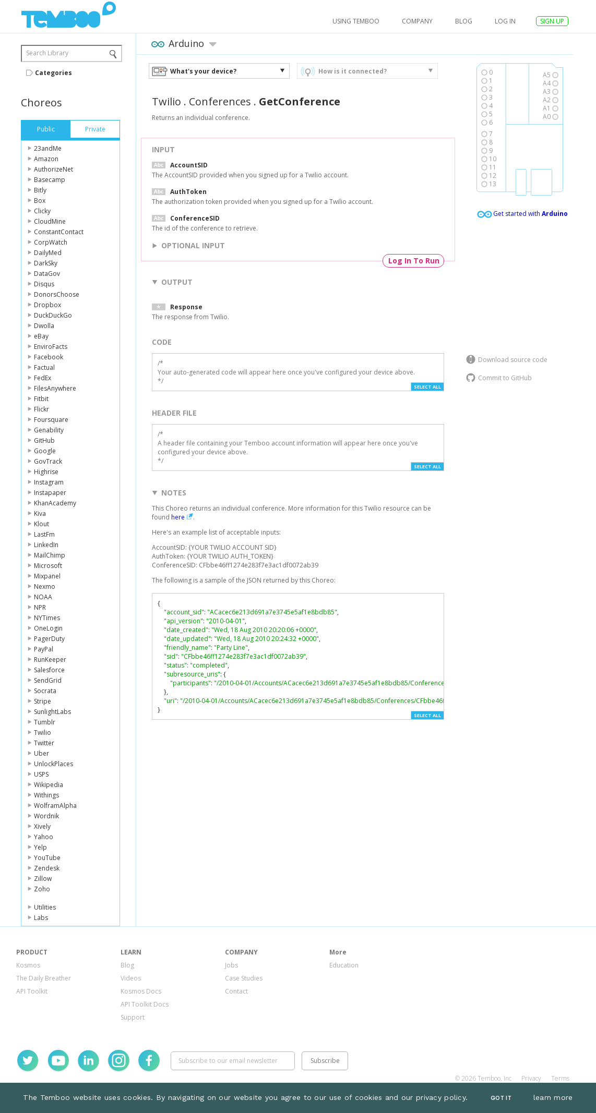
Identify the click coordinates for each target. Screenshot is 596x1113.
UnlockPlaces (53, 763)
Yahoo (43, 836)
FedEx (42, 377)
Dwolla (44, 325)
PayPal (43, 649)
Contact (236, 991)
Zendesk (46, 868)
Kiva (40, 513)
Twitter (44, 743)
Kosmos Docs (141, 991)
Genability (49, 430)
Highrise (46, 471)
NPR (40, 607)
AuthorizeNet (53, 169)
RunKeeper (50, 659)
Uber (41, 753)
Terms (560, 1078)
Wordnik (46, 816)
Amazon (46, 158)
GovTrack (48, 461)
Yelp (40, 847)
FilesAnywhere (55, 388)
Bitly (40, 190)
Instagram (49, 482)
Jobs (231, 965)
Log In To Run (413, 260)
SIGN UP (552, 21)
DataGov (47, 273)
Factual (44, 367)
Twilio (42, 732)
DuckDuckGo (53, 315)
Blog (463, 21)
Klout (41, 523)
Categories (53, 72)
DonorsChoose (56, 294)
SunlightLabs (52, 711)
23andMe (48, 148)
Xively (42, 826)
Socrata (45, 690)
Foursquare (51, 419)
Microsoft (48, 565)
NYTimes (47, 617)
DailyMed (48, 252)
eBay (41, 336)
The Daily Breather (43, 978)
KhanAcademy (55, 503)
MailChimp (49, 555)
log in (505, 21)
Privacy (531, 1078)
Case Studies (244, 978)
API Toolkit (31, 991)
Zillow (43, 878)
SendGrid (48, 680)
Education (344, 965)
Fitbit (41, 398)
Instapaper (50, 492)
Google (45, 450)
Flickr (41, 409)
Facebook (48, 357)
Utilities (45, 907)
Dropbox (47, 304)
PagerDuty (49, 638)
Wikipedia (48, 784)
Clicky (42, 211)
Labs (41, 917)
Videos (131, 978)
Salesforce (49, 670)
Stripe (42, 701)
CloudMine (50, 221)
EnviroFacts (50, 346)
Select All (427, 386)
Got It (501, 1098)
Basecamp (49, 179)
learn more (553, 1097)
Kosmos (28, 965)
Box (39, 200)
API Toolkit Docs (145, 1004)
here (178, 517)
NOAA (43, 596)
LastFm (44, 534)
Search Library (47, 53)
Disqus (44, 284)
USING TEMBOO (355, 21)
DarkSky (45, 263)
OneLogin (48, 628)
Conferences (220, 101)
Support (133, 1017)
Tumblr (44, 722)
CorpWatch (50, 242)
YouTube (47, 857)
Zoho (42, 889)
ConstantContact (59, 231)
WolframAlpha (55, 805)
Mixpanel (47, 576)
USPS (41, 774)
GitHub (44, 440)
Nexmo (44, 586)
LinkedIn (46, 544)
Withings (46, 795)
